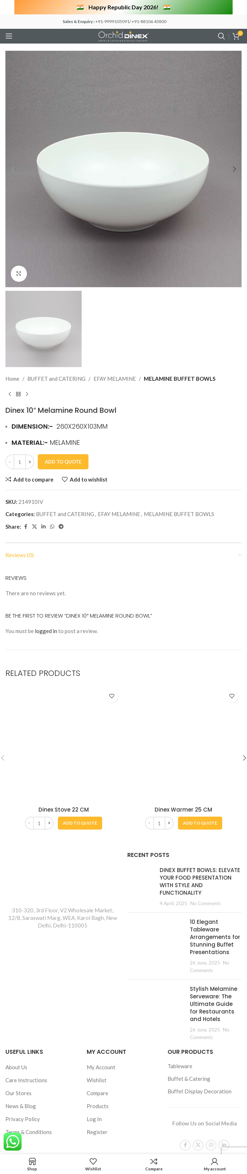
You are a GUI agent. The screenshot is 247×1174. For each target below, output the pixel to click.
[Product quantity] (19, 925)
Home (12, 842)
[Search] (221, 36)
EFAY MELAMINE (114, 842)
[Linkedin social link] (43, 990)
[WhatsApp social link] (52, 990)
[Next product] (27, 858)
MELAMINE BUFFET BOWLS (179, 842)
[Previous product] (9, 858)
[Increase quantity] (29, 925)
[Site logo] (124, 35)
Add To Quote (63, 925)
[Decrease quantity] (9, 925)
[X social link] (34, 990)
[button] (12, 169)
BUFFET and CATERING (56, 842)
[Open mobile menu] (9, 36)
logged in (46, 1094)
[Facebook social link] (25, 990)
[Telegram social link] (61, 990)
